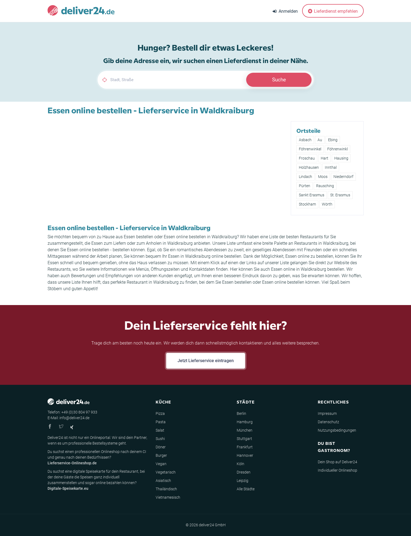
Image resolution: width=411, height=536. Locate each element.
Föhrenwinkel (310, 149)
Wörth (327, 204)
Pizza (160, 413)
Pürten (304, 186)
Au (320, 140)
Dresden (243, 472)
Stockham (307, 204)
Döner (161, 447)
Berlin (241, 413)
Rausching (325, 186)
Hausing (341, 158)
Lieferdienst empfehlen (333, 11)
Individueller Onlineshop (337, 470)
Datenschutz (328, 422)
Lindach (305, 176)
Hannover (245, 455)
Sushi (160, 438)
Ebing (333, 140)
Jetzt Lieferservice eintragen (206, 360)
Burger (161, 455)
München (244, 430)
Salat (160, 430)
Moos (323, 176)
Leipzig (242, 480)
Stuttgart (244, 438)
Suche (279, 80)
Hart (324, 158)
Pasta (161, 422)
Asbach (305, 140)
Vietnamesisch (168, 497)
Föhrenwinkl (337, 149)
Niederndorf (343, 176)
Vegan (161, 464)
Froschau (307, 158)
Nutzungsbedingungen (337, 430)
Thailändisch (166, 489)
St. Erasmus (340, 195)
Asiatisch (163, 480)
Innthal (331, 167)
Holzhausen (309, 167)
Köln (240, 464)
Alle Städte (246, 489)
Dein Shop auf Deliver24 (337, 462)
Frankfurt (245, 447)
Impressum (327, 413)
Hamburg (245, 422)
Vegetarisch (166, 472)
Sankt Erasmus (311, 195)
